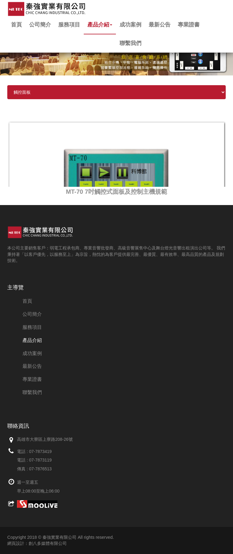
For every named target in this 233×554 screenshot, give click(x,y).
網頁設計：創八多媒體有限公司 (37, 543)
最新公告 (160, 25)
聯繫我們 (130, 43)
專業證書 (189, 25)
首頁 (16, 25)
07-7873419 (40, 451)
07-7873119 (40, 460)
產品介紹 (99, 25)
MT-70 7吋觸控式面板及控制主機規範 (116, 191)
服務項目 (69, 25)
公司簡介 (40, 25)
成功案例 (130, 25)
